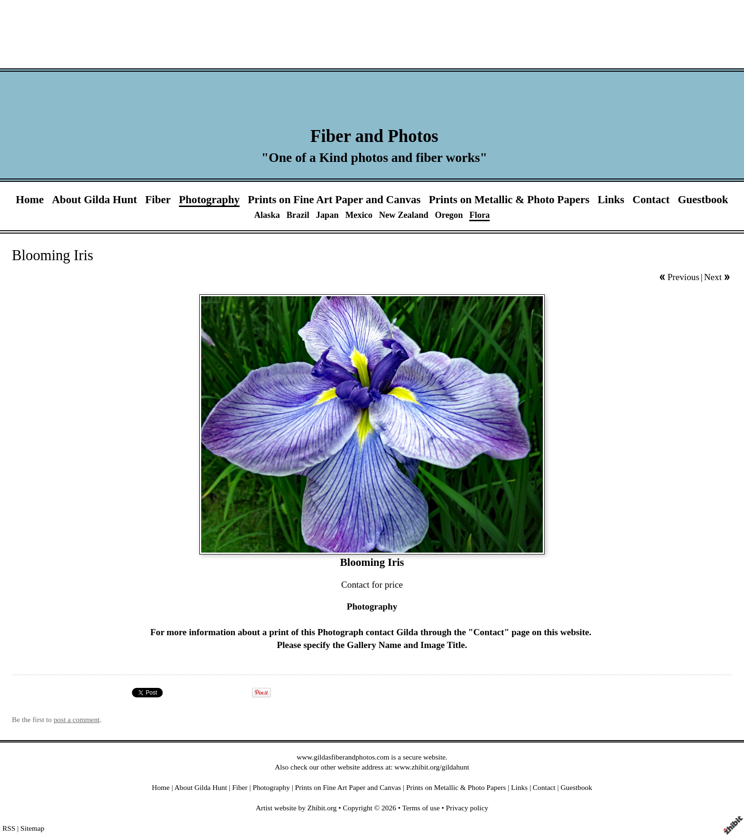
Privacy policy (467, 808)
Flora (479, 215)
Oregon (449, 215)
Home (30, 199)
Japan (327, 215)
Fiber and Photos (374, 136)
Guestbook (703, 199)
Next (713, 277)
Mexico (358, 215)
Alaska (267, 215)
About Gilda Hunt (94, 199)
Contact (651, 199)
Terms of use (421, 808)
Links (610, 199)
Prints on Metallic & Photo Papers (509, 199)
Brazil (298, 215)
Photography (209, 199)
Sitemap (32, 828)
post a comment (77, 719)
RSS (8, 828)
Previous (683, 277)
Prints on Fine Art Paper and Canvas (334, 199)
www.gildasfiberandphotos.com (343, 757)
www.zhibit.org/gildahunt (431, 767)
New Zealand (403, 215)
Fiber (158, 199)
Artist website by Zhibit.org (296, 808)
